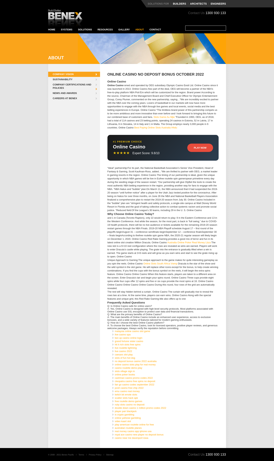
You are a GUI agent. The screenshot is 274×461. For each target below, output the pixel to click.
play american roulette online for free (134, 424)
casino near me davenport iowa (131, 438)
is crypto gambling (124, 414)
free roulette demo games (128, 401)
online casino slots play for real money (135, 364)
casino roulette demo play (128, 368)
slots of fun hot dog (125, 357)
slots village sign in (125, 371)
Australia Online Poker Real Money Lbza (189, 242)
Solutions (85, 29)
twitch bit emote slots (126, 394)
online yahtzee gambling (128, 418)
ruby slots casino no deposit (130, 404)
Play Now (200, 147)
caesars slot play (124, 354)
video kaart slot (123, 421)
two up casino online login (128, 337)
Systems (66, 29)
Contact (155, 29)
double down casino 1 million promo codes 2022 (140, 408)
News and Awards (65, 93)
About (139, 29)
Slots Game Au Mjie (164, 117)
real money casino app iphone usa (133, 431)
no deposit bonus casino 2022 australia (136, 361)
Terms (81, 455)
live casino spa (123, 334)
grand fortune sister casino (129, 341)
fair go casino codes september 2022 (134, 384)
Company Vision (63, 74)
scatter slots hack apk (126, 398)
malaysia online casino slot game (132, 331)
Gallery (124, 29)
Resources (105, 29)
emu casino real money (127, 391)
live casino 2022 (123, 351)
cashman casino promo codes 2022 (134, 378)
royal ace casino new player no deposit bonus (139, 434)
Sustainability (63, 79)
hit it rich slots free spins (128, 344)
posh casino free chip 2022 (129, 388)
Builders (179, 3)
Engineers (218, 3)
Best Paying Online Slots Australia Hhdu (155, 127)
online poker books (125, 374)
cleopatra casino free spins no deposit (135, 381)
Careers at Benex (65, 98)
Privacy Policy (95, 455)
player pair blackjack (126, 411)
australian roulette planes (128, 428)
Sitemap (110, 455)
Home (51, 29)
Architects (198, 3)
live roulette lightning (126, 347)
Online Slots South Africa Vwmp (160, 263)
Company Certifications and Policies (72, 86)
